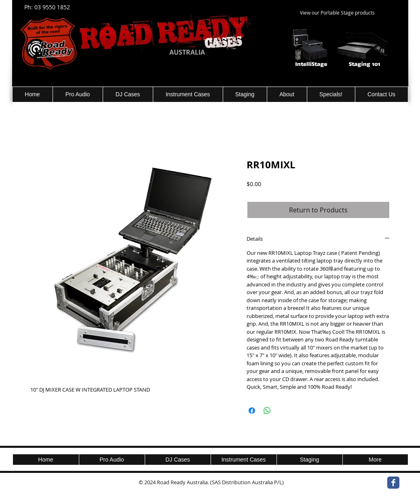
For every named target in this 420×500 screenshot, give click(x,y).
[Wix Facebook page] (393, 483)
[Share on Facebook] (252, 410)
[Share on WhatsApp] (267, 410)
